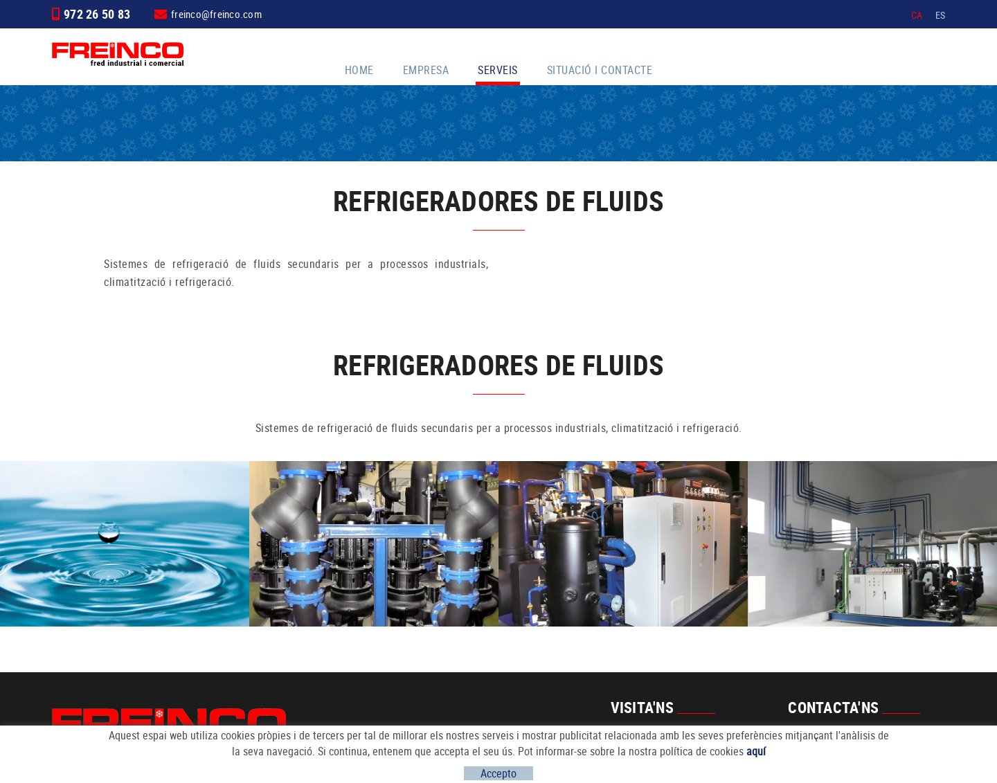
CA (917, 14)
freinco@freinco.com (216, 14)
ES (940, 14)
